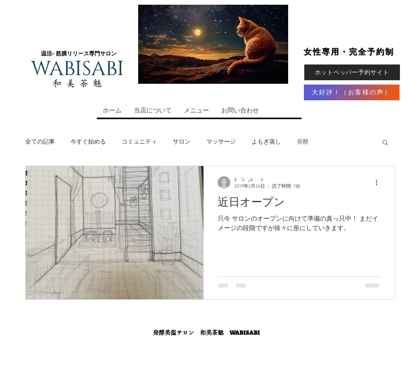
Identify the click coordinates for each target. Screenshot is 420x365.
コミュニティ (139, 142)
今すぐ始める (88, 142)
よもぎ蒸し (266, 142)
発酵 (303, 142)
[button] (385, 143)
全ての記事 (40, 142)
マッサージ (221, 142)
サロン (182, 142)
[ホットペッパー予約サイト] (352, 72)
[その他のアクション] (379, 182)
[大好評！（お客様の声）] (352, 92)
